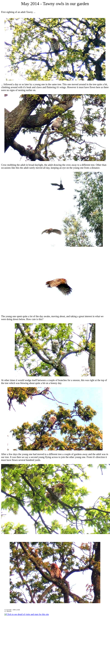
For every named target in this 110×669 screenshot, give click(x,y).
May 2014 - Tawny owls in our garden (55, 3)
